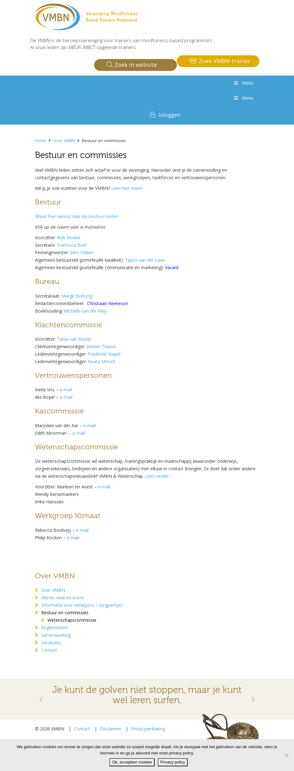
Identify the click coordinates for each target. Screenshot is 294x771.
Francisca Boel (72, 245)
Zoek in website (132, 64)
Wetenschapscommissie (71, 620)
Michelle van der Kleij (85, 311)
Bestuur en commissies (65, 612)
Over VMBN (53, 590)
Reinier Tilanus (101, 346)
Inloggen (169, 114)
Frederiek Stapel (104, 354)
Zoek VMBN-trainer (219, 61)
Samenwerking (56, 635)
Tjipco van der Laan (145, 260)
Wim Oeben (82, 252)
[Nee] (286, 755)
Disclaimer (110, 729)
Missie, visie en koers (62, 597)
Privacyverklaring (148, 729)
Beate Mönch (101, 361)
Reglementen (54, 627)
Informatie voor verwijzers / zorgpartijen (82, 605)
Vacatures (51, 642)
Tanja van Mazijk (74, 339)
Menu (243, 83)
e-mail (89, 425)
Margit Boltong (76, 296)
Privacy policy (172, 762)
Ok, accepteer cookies (132, 762)
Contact (49, 650)
